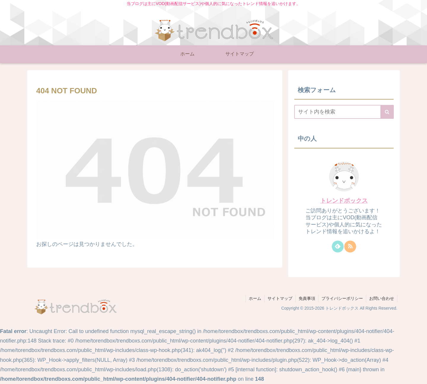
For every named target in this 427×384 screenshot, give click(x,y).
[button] (387, 112)
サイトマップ (279, 298)
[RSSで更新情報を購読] (350, 246)
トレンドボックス (344, 200)
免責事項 (307, 298)
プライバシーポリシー (342, 298)
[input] (344, 112)
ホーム (255, 298)
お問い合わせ (381, 298)
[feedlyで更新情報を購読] (338, 246)
